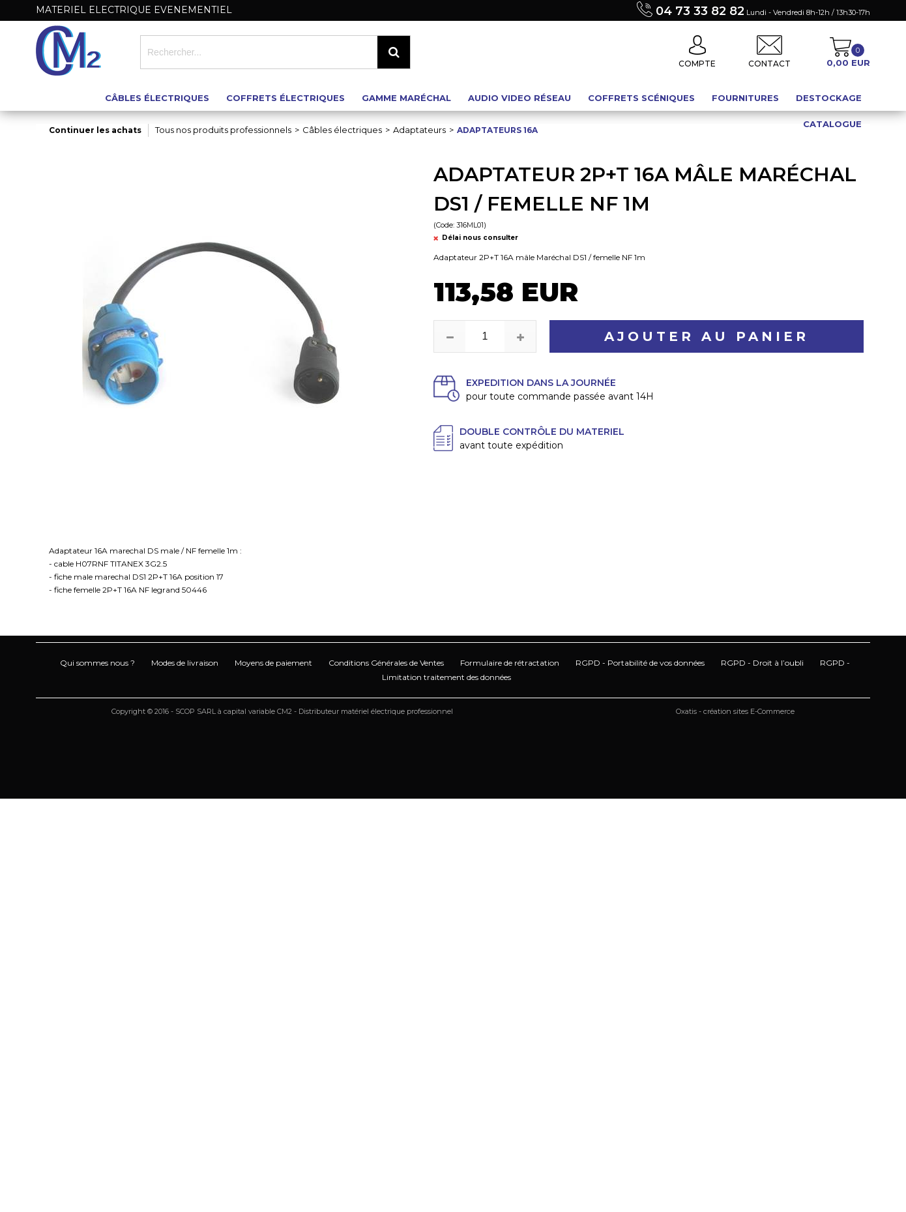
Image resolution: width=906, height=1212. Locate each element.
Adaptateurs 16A (497, 130)
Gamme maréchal (406, 98)
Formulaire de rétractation (509, 663)
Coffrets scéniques (641, 98)
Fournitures (745, 98)
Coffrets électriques (285, 98)
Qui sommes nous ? (97, 663)
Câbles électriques (157, 98)
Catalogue (832, 124)
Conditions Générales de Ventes (386, 663)
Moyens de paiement (273, 663)
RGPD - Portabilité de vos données (640, 663)
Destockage (829, 98)
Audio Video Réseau (519, 98)
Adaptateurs (419, 130)
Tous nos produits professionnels (223, 130)
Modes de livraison (184, 663)
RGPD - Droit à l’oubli (762, 663)
